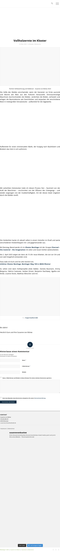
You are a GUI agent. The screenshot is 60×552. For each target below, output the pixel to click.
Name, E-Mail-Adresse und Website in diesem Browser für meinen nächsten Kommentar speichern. (27, 378)
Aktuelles (31, 44)
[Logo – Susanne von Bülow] (24, 3)
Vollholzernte (37, 44)
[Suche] (51, 3)
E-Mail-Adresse (26, 366)
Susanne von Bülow (15, 549)
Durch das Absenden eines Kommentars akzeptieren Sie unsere (24, 398)
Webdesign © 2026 (4, 549)
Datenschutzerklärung (39, 398)
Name (24, 360)
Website (24, 372)
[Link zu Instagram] (56, 549)
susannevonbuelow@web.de (8, 423)
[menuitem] (51, 3)
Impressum (3, 428)
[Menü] (56, 3)
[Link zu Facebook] (53, 549)
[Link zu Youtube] (58, 549)
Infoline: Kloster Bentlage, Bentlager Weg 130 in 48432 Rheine (25, 264)
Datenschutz (11, 428)
